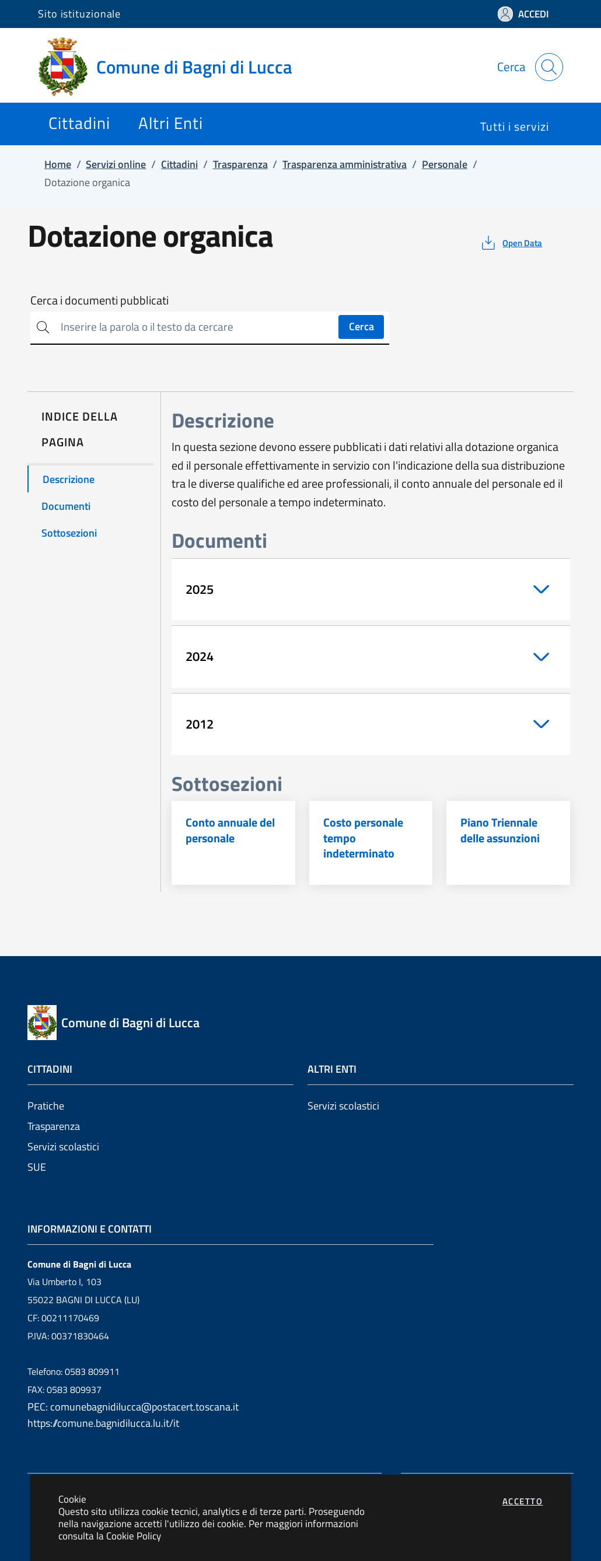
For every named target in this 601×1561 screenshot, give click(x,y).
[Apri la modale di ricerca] (549, 67)
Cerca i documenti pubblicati (99, 300)
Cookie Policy (133, 1535)
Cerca (361, 326)
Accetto (522, 1501)
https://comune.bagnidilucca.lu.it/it (103, 1423)
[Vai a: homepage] (172, 67)
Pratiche (45, 1106)
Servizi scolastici (63, 1146)
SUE (36, 1167)
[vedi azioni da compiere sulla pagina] (511, 242)
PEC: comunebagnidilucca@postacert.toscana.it (133, 1407)
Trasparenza (53, 1126)
